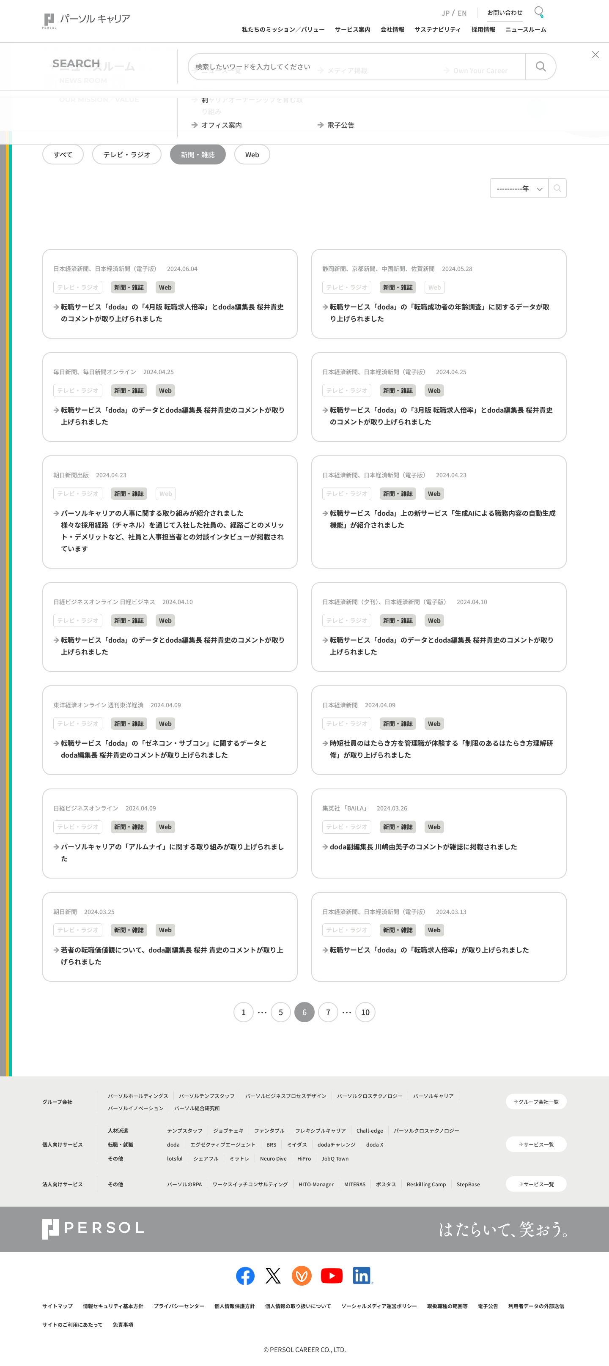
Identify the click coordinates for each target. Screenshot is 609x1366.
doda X (374, 1144)
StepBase (468, 1184)
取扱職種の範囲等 (447, 1305)
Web (252, 154)
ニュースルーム (84, 48)
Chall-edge (370, 1130)
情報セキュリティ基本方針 (113, 1305)
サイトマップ (57, 1305)
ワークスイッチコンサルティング (250, 1184)
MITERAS (354, 1184)
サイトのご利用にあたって (72, 1324)
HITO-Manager (316, 1184)
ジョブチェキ (228, 1130)
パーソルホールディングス (138, 1095)
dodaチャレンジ (337, 1144)
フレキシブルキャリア (320, 1130)
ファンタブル (269, 1130)
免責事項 (123, 1324)
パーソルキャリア (433, 1095)
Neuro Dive (273, 1158)
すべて (63, 154)
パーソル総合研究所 (197, 1107)
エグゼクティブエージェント (223, 1144)
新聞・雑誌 (198, 154)
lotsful (175, 1158)
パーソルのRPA (184, 1184)
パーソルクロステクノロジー (370, 1095)
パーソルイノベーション (136, 1107)
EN (462, 13)
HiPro (304, 1158)
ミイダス (297, 1144)
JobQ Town (334, 1158)
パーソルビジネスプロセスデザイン (285, 1095)
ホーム (50, 48)
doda (173, 1144)
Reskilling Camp (426, 1184)
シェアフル (206, 1158)
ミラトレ (239, 1158)
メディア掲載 (126, 48)
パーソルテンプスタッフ (207, 1095)
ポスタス (386, 1184)
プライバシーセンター (179, 1305)
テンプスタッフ (185, 1130)
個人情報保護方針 (234, 1305)
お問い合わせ (505, 12)
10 (365, 1011)
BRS (271, 1144)
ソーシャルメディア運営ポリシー (379, 1305)
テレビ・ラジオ (127, 154)
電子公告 (488, 1305)
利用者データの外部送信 (536, 1305)
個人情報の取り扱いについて (298, 1305)
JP (446, 13)
